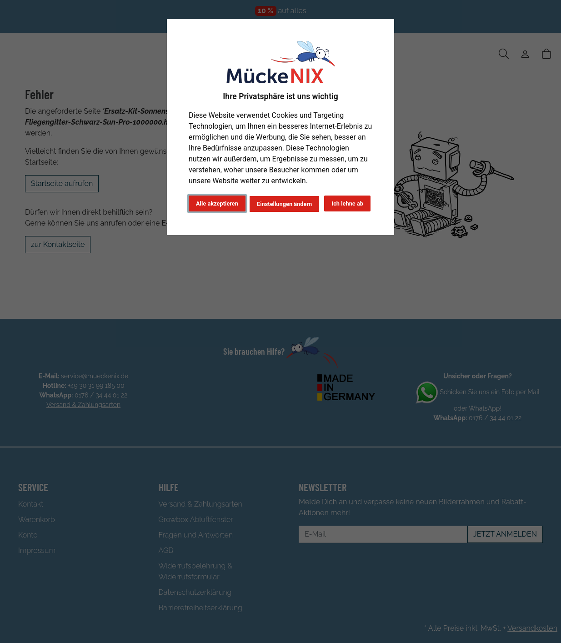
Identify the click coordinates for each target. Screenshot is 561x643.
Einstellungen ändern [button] (284, 204)
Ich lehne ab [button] (347, 203)
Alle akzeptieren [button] (217, 203)
